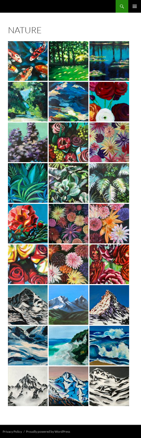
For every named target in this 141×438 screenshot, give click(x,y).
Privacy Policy (12, 432)
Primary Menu (134, 6)
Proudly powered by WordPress (48, 432)
